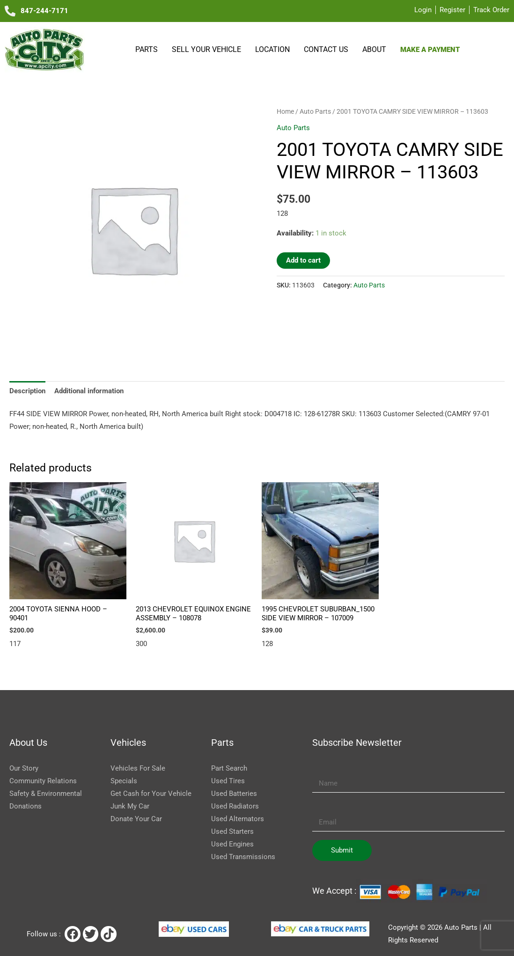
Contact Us (326, 49)
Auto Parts (315, 111)
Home (285, 111)
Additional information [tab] (89, 391)
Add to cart (303, 260)
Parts (146, 49)
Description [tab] (27, 391)
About (374, 49)
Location (272, 49)
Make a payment (430, 49)
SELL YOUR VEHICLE (206, 49)
